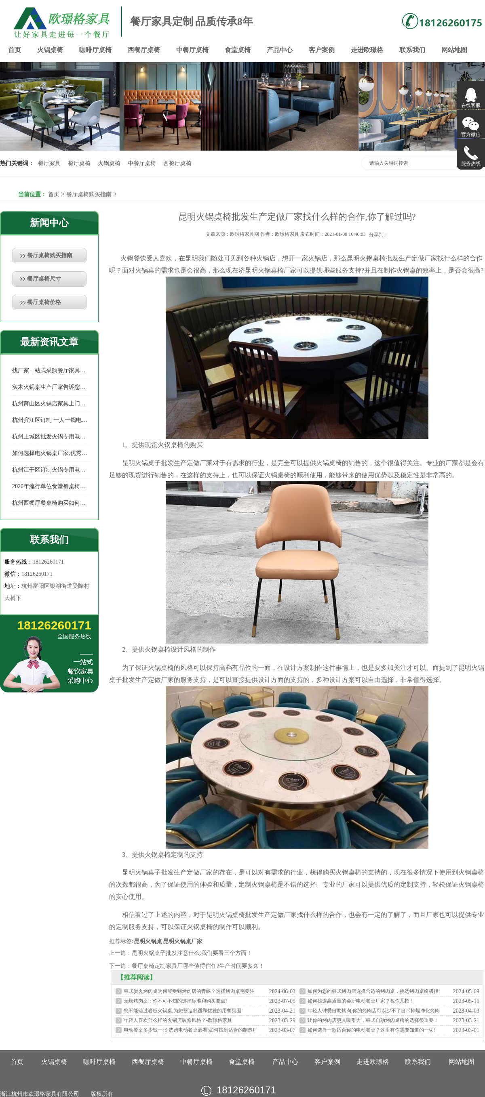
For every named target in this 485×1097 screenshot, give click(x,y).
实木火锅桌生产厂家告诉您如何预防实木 (51, 387)
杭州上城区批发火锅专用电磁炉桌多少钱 (51, 437)
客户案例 (322, 49)
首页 (14, 49)
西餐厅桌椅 (144, 49)
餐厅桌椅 (79, 163)
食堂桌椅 (238, 49)
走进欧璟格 (367, 49)
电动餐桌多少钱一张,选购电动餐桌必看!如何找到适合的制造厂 (190, 1030)
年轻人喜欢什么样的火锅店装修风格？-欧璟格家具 (178, 1020)
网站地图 (454, 49)
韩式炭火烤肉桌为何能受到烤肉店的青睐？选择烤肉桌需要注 (189, 991)
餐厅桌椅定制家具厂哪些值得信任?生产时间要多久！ (198, 966)
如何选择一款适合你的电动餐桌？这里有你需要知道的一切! (371, 1030)
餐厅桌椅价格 (44, 302)
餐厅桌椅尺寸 (44, 279)
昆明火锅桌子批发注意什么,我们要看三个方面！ (192, 953)
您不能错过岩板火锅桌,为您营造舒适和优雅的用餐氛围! (183, 1010)
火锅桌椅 (50, 49)
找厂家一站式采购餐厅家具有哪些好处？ (51, 370)
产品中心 (280, 49)
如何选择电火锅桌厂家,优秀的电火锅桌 (51, 453)
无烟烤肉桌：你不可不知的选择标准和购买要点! (175, 1001)
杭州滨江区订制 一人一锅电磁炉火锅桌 (51, 420)
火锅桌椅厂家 (277, 270)
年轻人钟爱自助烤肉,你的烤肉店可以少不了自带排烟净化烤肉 (374, 1010)
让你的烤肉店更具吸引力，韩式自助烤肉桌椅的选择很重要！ (373, 1020)
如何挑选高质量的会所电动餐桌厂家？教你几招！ (361, 1001)
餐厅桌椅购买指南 (89, 194)
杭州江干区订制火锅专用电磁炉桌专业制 (51, 470)
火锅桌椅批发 (379, 258)
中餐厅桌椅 (192, 49)
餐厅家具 (49, 163)
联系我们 (412, 49)
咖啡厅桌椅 (95, 49)
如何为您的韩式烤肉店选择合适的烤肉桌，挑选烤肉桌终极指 (373, 991)
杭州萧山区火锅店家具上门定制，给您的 (51, 404)
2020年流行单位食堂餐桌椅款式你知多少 (51, 486)
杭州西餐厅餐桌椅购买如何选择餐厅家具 (51, 503)
